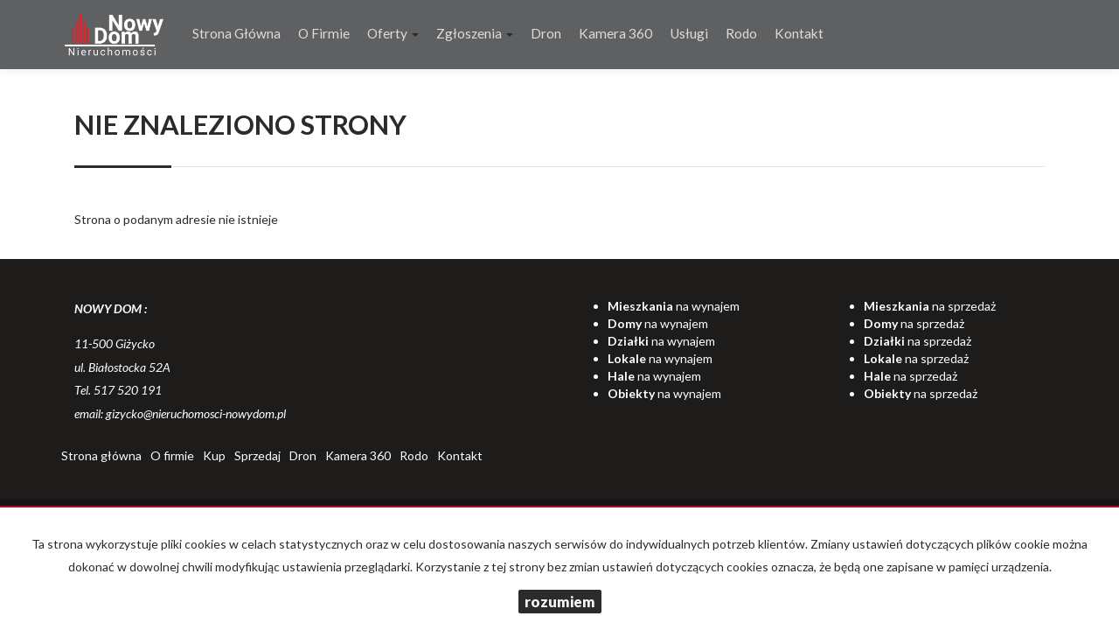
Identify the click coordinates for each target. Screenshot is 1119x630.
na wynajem (674, 305)
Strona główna (236, 33)
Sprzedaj (257, 455)
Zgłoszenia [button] (474, 33)
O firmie (324, 33)
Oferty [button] (393, 33)
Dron (546, 33)
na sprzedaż (930, 305)
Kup (214, 455)
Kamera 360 (615, 33)
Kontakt (799, 33)
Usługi (689, 33)
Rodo (741, 33)
